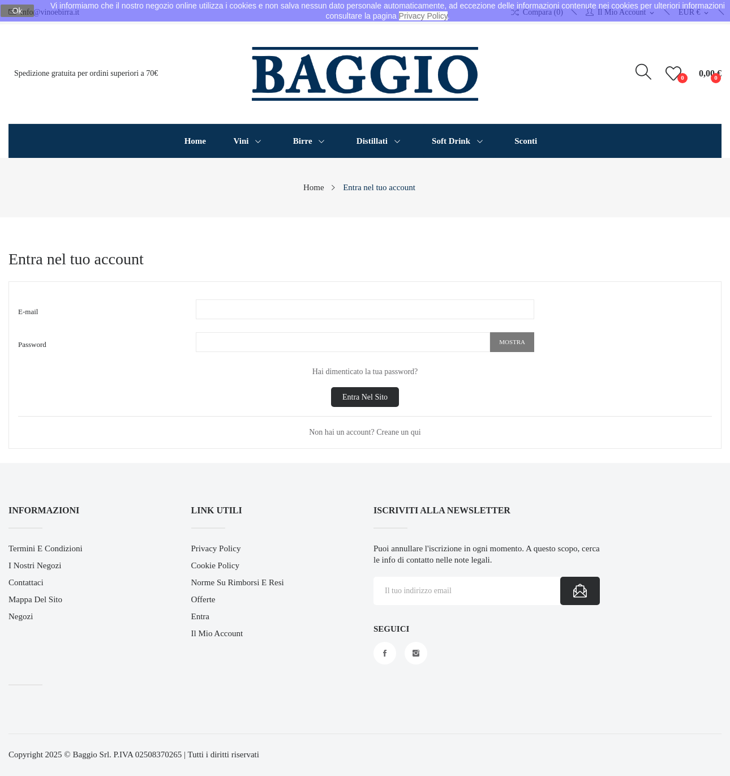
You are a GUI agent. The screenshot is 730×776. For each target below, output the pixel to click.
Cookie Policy (215, 565)
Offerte (203, 599)
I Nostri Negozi (34, 565)
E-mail (28, 311)
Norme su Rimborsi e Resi (237, 582)
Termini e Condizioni (45, 548)
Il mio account (217, 633)
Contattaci (26, 582)
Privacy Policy (216, 548)
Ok (17, 10)
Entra (200, 616)
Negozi (20, 616)
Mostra (512, 341)
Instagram (416, 653)
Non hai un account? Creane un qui (365, 432)
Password (32, 344)
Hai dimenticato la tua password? (365, 371)
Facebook (384, 653)
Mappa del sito (35, 599)
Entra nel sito (365, 397)
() (675, 73)
